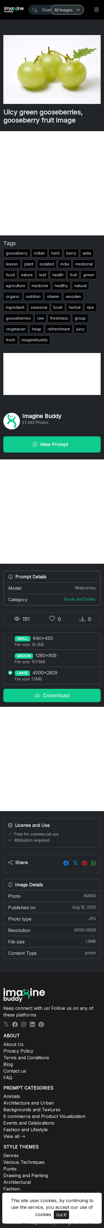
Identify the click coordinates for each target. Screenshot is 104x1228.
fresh (10, 339)
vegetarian (16, 329)
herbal (74, 307)
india (64, 264)
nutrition (33, 296)
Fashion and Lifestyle (25, 1129)
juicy (80, 329)
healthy (61, 285)
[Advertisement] (52, 183)
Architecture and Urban (28, 1103)
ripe (90, 307)
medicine (40, 285)
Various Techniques (24, 1162)
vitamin (53, 296)
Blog (8, 1064)
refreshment (59, 329)
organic (13, 296)
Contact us (14, 1071)
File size (52, 941)
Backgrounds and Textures (31, 1109)
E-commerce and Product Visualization (44, 1116)
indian (39, 253)
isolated (47, 264)
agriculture (15, 285)
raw (40, 318)
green (88, 274)
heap (36, 329)
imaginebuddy (35, 339)
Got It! (61, 1214)
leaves (12, 264)
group (80, 318)
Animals (11, 1096)
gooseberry (17, 253)
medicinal (84, 264)
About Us (13, 1044)
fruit (73, 274)
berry (71, 253)
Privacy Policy (18, 1051)
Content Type (52, 953)
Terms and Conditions (26, 1057)
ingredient (15, 307)
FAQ (7, 1077)
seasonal (39, 307)
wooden (73, 296)
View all (11, 1136)
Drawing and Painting (25, 1175)
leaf (42, 274)
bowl (58, 307)
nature (27, 274)
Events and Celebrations (28, 1123)
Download (52, 695)
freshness (59, 318)
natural (80, 285)
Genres (11, 1155)
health (58, 274)
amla (87, 253)
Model (52, 588)
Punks (10, 1169)
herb (55, 253)
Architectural (17, 1182)
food (10, 274)
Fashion (11, 1189)
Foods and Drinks (80, 599)
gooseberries (18, 318)
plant (28, 264)
